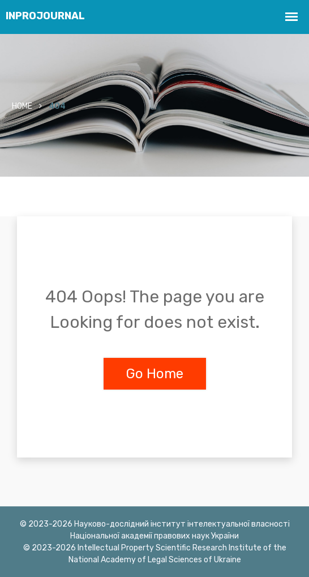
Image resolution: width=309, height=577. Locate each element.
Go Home (154, 374)
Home (22, 106)
